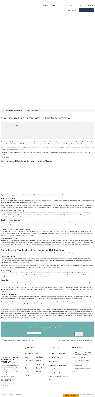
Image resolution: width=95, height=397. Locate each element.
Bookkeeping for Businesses (56, 353)
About (26, 371)
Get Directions (75, 371)
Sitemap (38, 371)
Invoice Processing (54, 361)
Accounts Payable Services (56, 369)
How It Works (29, 353)
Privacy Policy (40, 368)
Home (2, 110)
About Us (56, 5)
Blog (26, 357)
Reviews (38, 361)
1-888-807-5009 (72, 10)
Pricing (79, 5)
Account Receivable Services (57, 373)
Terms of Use (40, 364)
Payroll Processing (53, 357)
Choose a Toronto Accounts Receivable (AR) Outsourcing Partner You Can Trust (75, 341)
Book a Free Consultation (71, 395)
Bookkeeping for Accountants (57, 365)
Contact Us (90, 5)
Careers (27, 368)
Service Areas (68, 5)
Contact (27, 364)
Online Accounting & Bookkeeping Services (58, 378)
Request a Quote (86, 10)
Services (46, 5)
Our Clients (39, 357)
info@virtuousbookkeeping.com (82, 368)
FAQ (37, 353)
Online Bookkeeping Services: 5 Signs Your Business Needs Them (18, 340)
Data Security (29, 361)
